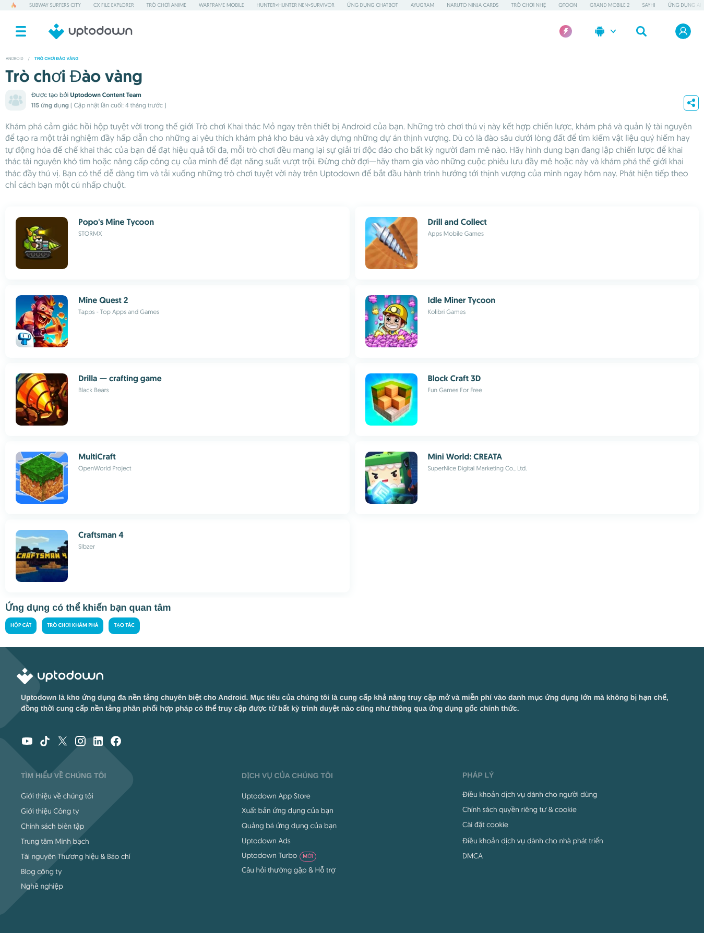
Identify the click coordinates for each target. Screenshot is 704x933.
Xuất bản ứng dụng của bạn (287, 810)
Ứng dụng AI (684, 5)
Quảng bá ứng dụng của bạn (289, 825)
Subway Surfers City (55, 5)
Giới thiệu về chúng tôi (57, 796)
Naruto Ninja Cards (472, 5)
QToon (567, 5)
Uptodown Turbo (279, 855)
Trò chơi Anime (166, 5)
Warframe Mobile (221, 5)
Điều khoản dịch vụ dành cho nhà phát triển (532, 840)
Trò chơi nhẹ (528, 5)
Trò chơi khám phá (72, 625)
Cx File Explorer (113, 5)
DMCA (472, 856)
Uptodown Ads (266, 840)
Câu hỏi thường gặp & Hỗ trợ (289, 870)
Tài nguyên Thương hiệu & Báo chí (75, 856)
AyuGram (422, 5)
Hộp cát (20, 625)
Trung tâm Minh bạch (55, 841)
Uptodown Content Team (105, 95)
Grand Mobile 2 (609, 5)
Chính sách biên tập (52, 826)
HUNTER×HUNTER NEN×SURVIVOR (296, 5)
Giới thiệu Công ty (50, 811)
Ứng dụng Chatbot (372, 5)
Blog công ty (41, 871)
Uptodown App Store (276, 796)
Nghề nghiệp (42, 886)
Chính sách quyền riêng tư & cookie (519, 809)
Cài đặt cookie (485, 824)
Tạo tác (124, 625)
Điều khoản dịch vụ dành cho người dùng (530, 794)
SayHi (648, 5)
